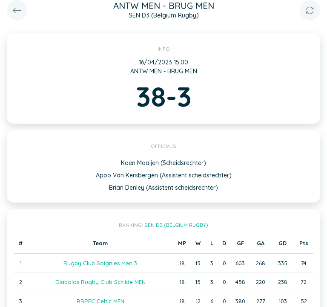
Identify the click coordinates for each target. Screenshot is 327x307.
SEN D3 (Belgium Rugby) (176, 225)
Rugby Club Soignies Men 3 (100, 263)
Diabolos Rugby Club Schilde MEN (100, 281)
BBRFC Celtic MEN (100, 301)
